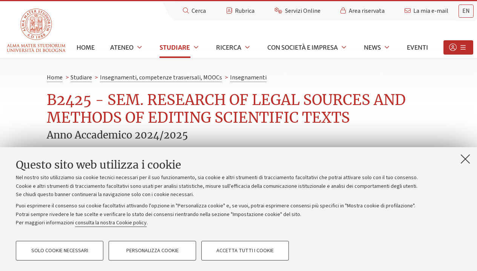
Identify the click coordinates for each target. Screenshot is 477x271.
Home (86, 47)
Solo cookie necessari (59, 250)
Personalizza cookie (152, 250)
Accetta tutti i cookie (245, 250)
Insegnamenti (248, 77)
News (372, 47)
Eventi (417, 47)
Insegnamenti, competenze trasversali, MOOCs (161, 77)
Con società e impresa (302, 47)
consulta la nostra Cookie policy (111, 223)
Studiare (175, 47)
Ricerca (228, 47)
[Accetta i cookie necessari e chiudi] (465, 159)
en (466, 11)
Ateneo (121, 47)
